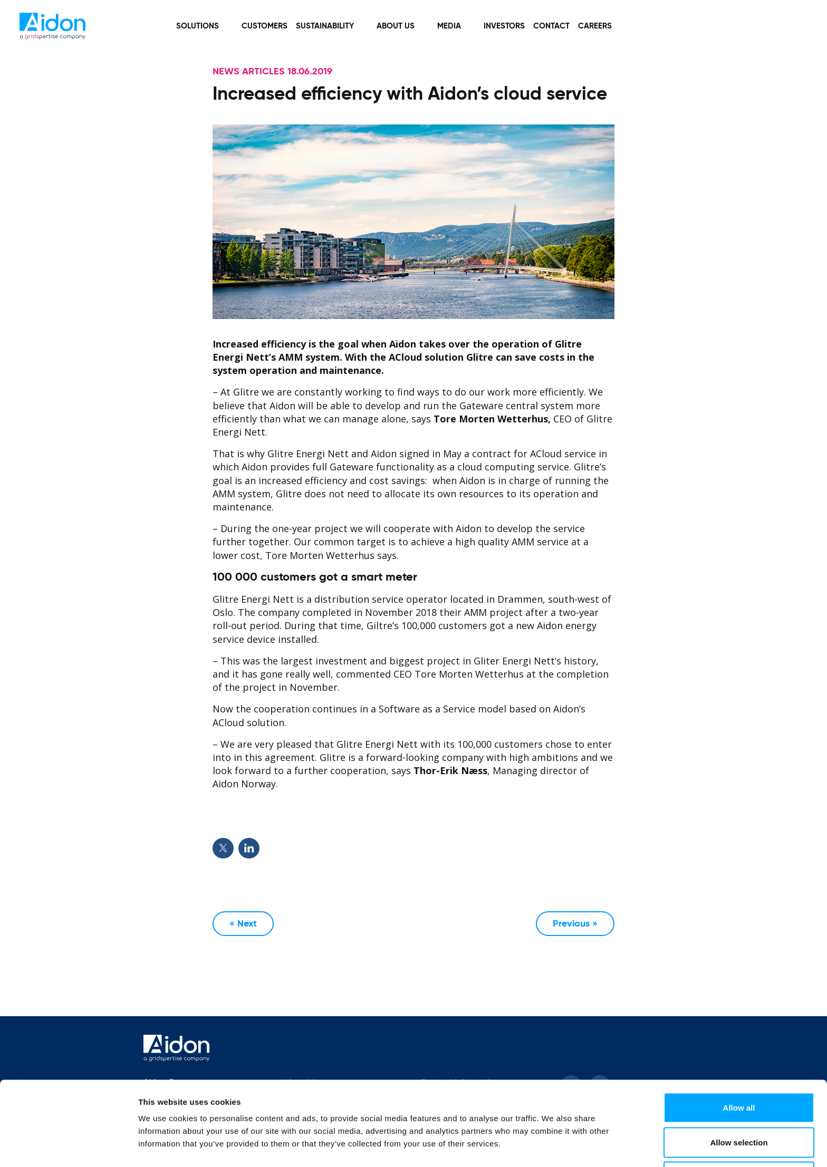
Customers (264, 26)
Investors (504, 26)
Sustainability (325, 26)
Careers (595, 26)
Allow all (739, 1069)
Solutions (197, 26)
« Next (243, 924)
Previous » (575, 924)
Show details (553, 1139)
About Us (396, 26)
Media (449, 26)
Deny (739, 1138)
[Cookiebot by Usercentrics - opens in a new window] (68, 1146)
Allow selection (738, 1104)
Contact (551, 26)
